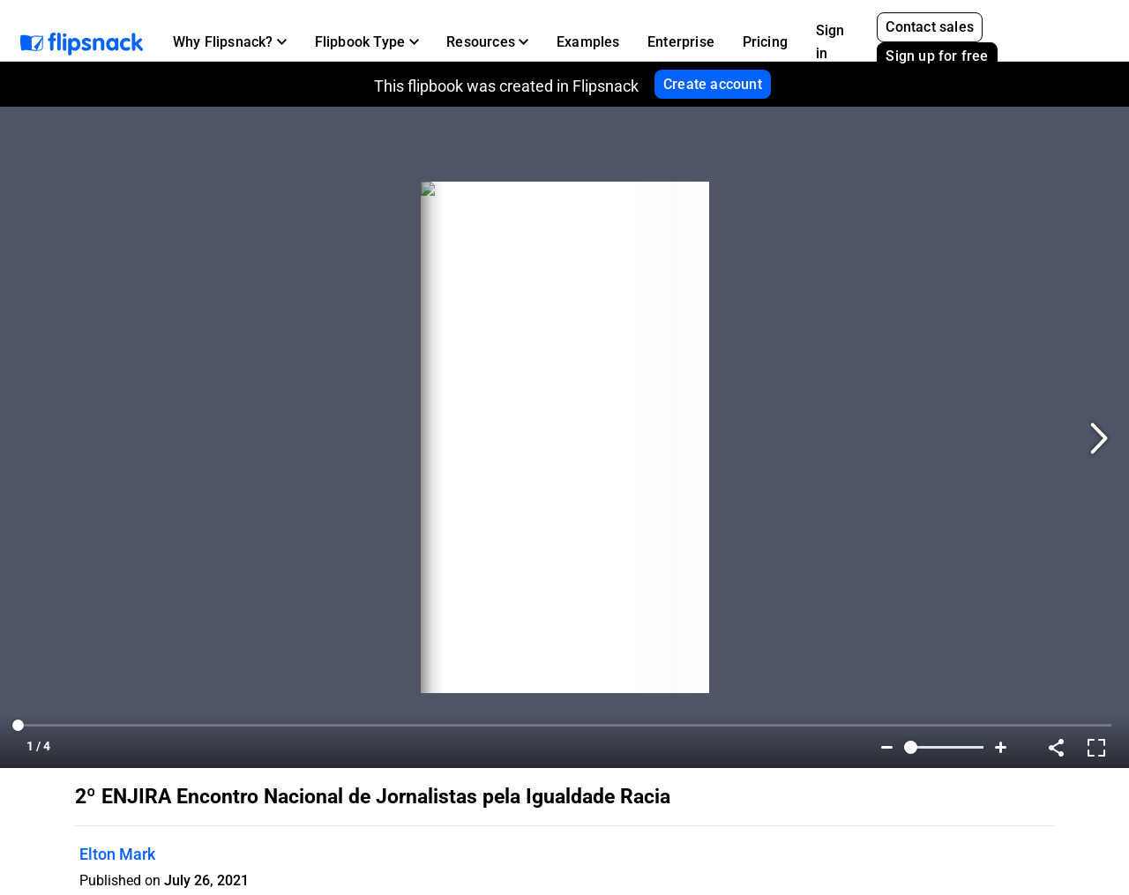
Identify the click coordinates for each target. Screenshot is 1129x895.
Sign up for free (937, 56)
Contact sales (930, 27)
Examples (588, 42)
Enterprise (680, 42)
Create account (712, 84)
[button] (230, 42)
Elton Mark (117, 854)
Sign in (830, 42)
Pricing (765, 42)
